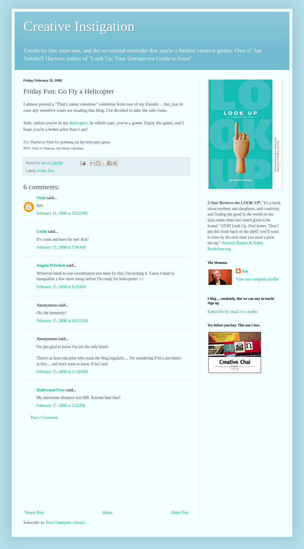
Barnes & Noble (249, 243)
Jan (245, 271)
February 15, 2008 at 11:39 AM (62, 371)
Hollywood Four (51, 390)
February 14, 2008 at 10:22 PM (62, 213)
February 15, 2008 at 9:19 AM (61, 287)
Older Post (180, 512)
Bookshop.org (219, 249)
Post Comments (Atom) (65, 522)
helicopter (78, 122)
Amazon (228, 243)
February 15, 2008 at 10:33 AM (62, 321)
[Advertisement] (107, 465)
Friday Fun (45, 171)
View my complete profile (257, 279)
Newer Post (34, 512)
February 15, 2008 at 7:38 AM (61, 247)
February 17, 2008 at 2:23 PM (61, 405)
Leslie (42, 231)
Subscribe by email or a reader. (233, 311)
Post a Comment (44, 417)
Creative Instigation (78, 26)
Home (108, 512)
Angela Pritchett (51, 265)
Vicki (41, 198)
